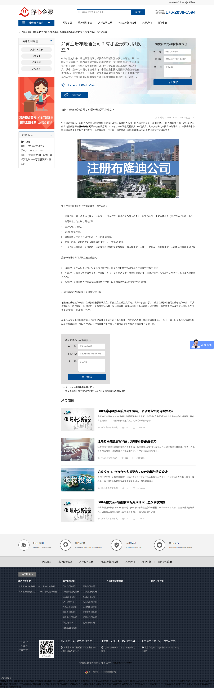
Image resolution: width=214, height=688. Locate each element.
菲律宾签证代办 (150, 684)
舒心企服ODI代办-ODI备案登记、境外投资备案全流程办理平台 (58, 32)
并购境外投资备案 (46, 586)
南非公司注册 (69, 612)
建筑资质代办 (175, 684)
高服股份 (61, 681)
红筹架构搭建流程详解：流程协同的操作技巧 (127, 441)
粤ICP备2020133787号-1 (123, 663)
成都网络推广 (128, 684)
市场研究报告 (116, 681)
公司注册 (4, 684)
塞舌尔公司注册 (70, 617)
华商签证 (139, 684)
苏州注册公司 (129, 681)
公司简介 (23, 642)
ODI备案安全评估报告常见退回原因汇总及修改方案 (131, 502)
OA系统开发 (141, 681)
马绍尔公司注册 (90, 607)
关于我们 (147, 22)
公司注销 (36, 62)
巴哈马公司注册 (90, 602)
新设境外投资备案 (109, 427)
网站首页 (67, 22)
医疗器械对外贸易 (181, 681)
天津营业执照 (63, 684)
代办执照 (70, 681)
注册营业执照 (201, 684)
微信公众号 (176, 2)
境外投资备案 (85, 22)
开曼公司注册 (89, 586)
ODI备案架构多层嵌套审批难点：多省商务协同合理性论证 (136, 411)
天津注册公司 (85, 684)
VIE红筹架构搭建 (127, 22)
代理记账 (13, 684)
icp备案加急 (103, 681)
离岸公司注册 (105, 22)
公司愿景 (23, 646)
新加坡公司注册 (90, 592)
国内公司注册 (165, 561)
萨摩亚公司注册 (90, 612)
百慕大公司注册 (70, 607)
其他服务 (36, 69)
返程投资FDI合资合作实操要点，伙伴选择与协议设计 (133, 471)
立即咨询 (76, 95)
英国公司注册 (89, 597)
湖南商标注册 (50, 681)
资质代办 (39, 681)
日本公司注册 (69, 586)
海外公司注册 (19, 681)
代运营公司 (196, 681)
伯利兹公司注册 (70, 628)
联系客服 (192, 2)
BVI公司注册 (69, 602)
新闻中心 (162, 22)
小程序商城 (79, 681)
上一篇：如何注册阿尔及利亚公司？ (77, 387)
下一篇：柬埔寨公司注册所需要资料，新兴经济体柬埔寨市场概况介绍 (93, 391)
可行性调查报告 (25, 684)
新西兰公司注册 (90, 617)
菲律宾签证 (164, 684)
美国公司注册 (69, 597)
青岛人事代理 (153, 681)
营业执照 (74, 684)
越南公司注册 (89, 623)
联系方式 (23, 650)
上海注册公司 (98, 684)
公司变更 (36, 56)
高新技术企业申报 (112, 684)
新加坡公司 (38, 684)
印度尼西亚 (68, 623)
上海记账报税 (207, 681)
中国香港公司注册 (71, 592)
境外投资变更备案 (109, 488)
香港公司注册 (91, 681)
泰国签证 (30, 681)
